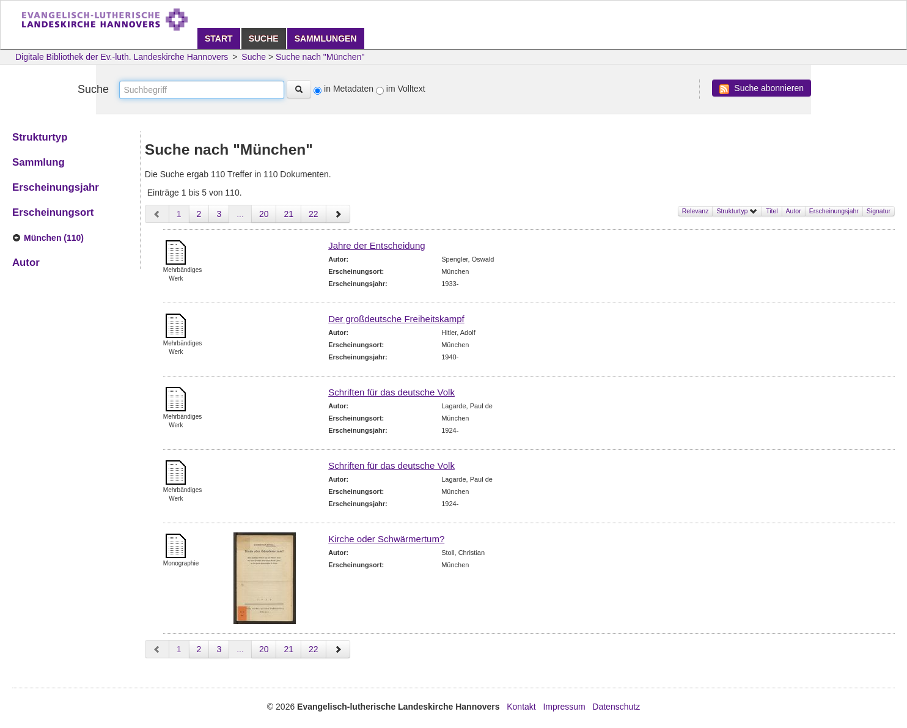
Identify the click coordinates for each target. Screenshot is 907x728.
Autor (793, 211)
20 (264, 214)
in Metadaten (348, 89)
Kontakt (521, 706)
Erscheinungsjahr (834, 211)
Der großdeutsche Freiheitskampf (396, 319)
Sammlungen (326, 38)
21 (288, 214)
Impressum (564, 706)
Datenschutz (616, 706)
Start (219, 38)
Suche (264, 38)
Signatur (878, 211)
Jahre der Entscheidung (376, 245)
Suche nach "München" (320, 57)
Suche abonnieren (761, 88)
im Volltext (405, 89)
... (240, 214)
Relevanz (695, 211)
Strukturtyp (737, 211)
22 (313, 214)
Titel (771, 211)
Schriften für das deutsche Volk (391, 392)
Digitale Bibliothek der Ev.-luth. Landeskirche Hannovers (121, 57)
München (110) (54, 238)
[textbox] (201, 90)
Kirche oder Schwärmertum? (386, 539)
